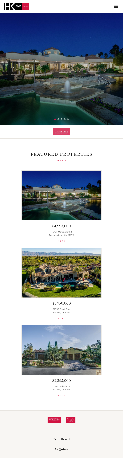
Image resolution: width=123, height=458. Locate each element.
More (61, 241)
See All (61, 160)
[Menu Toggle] (116, 6)
